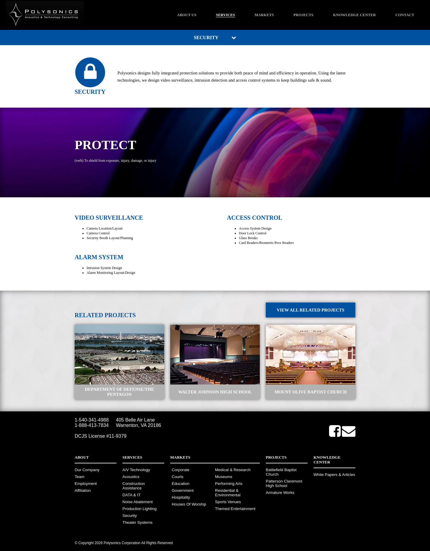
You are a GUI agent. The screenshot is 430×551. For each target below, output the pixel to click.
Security (129, 515)
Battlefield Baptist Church (281, 472)
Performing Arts (228, 483)
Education (180, 483)
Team (80, 476)
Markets (264, 15)
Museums (223, 476)
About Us (186, 15)
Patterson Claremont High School (284, 483)
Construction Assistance (133, 485)
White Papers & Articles (334, 474)
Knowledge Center (354, 15)
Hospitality (181, 497)
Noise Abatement (137, 502)
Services (225, 15)
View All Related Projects (310, 310)
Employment (86, 483)
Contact (404, 15)
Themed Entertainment (235, 508)
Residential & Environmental (227, 492)
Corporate (180, 470)
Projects (304, 15)
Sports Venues (228, 502)
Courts (177, 476)
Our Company (87, 470)
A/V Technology (136, 470)
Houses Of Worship (189, 504)
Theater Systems (137, 522)
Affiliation (83, 490)
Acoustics (130, 476)
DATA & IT (131, 495)
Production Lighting (139, 508)
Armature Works (280, 492)
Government (183, 490)
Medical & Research (233, 470)
